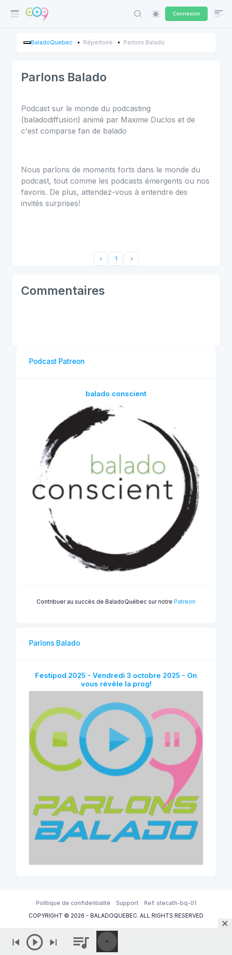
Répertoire (98, 42)
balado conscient (116, 393)
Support (127, 902)
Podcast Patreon (57, 361)
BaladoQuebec (51, 42)
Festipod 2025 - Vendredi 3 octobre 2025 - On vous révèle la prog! (116, 679)
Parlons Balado (144, 42)
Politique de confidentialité (73, 902)
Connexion (186, 13)
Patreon (185, 601)
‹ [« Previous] (101, 258)
